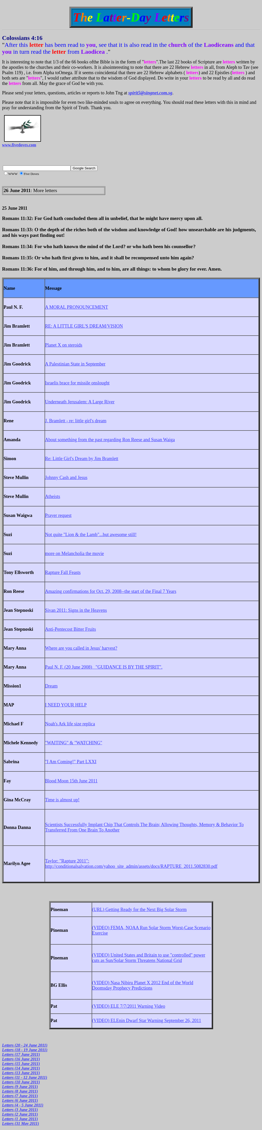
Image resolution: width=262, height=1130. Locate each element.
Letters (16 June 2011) (21, 1059)
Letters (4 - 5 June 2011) (22, 1105)
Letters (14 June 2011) (21, 1068)
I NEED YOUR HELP (66, 704)
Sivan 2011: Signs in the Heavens (76, 610)
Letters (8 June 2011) (20, 1091)
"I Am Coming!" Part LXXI (70, 761)
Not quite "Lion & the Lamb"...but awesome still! (91, 534)
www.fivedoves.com (19, 145)
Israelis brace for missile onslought (77, 382)
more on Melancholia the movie (74, 553)
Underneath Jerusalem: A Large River (80, 401)
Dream (51, 686)
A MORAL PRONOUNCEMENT (76, 307)
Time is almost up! (62, 799)
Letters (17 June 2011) (21, 1054)
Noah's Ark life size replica (70, 723)
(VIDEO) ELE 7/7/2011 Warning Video (128, 1006)
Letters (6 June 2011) (20, 1100)
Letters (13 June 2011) (21, 1073)
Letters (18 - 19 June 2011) (24, 1050)
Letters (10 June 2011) (21, 1082)
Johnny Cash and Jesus (66, 477)
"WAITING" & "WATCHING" (73, 742)
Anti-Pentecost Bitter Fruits (70, 629)
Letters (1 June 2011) (20, 1119)
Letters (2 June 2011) (20, 1114)
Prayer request (58, 515)
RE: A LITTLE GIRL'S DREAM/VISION (84, 326)
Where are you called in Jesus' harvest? (81, 648)
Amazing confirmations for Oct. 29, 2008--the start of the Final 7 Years (110, 591)
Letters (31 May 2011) (20, 1123)
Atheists (52, 496)
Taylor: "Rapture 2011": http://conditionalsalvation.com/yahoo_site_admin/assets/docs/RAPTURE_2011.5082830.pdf (131, 863)
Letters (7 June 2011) (20, 1096)
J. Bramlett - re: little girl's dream (75, 420)
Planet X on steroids (63, 345)
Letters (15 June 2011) (21, 1063)
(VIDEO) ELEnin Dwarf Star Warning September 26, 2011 (146, 1020)
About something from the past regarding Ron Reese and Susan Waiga (110, 439)
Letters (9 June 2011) (20, 1086)
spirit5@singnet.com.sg (150, 92)
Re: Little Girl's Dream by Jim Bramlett (81, 458)
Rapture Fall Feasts (63, 572)
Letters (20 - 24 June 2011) (24, 1045)
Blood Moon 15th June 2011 (71, 780)
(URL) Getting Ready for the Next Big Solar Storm (139, 909)
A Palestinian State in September (75, 364)
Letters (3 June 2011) (20, 1109)
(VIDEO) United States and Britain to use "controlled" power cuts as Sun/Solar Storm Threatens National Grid (148, 957)
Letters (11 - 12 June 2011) (24, 1077)
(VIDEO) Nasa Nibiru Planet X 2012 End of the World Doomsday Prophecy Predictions (142, 985)
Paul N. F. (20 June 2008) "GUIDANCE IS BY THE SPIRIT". (103, 667)
